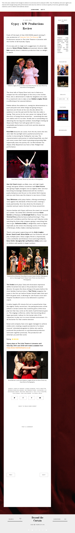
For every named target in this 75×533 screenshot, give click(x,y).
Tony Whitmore (26, 393)
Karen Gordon (30, 388)
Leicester (40, 390)
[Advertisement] (27, 490)
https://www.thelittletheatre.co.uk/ (18, 348)
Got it (43, 9)
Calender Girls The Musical (29, 37)
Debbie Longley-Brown (16, 388)
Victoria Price (37, 393)
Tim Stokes (16, 393)
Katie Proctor (41, 388)
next (44, 474)
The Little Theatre (40, 391)
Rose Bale (29, 391)
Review (22, 391)
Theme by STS (40, 524)
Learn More (35, 9)
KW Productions (30, 390)
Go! (20, 519)
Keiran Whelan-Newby (16, 390)
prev (10, 474)
